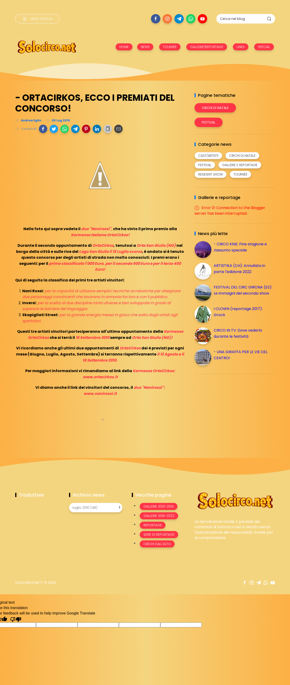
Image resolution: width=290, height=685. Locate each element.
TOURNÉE (170, 47)
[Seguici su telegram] (179, 18)
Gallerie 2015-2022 (158, 515)
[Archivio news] (95, 507)
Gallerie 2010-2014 (158, 506)
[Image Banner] (235, 500)
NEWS (145, 47)
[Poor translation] (16, 619)
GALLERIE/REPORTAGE (206, 47)
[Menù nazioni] (37, 18)
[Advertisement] (230, 410)
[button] (43, 129)
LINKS (241, 47)
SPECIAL (264, 47)
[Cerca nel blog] (246, 18)
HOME (124, 47)
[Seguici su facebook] (155, 18)
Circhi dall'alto (157, 544)
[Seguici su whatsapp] (190, 18)
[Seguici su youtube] (202, 18)
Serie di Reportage (158, 534)
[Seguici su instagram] (167, 18)
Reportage (152, 525)
